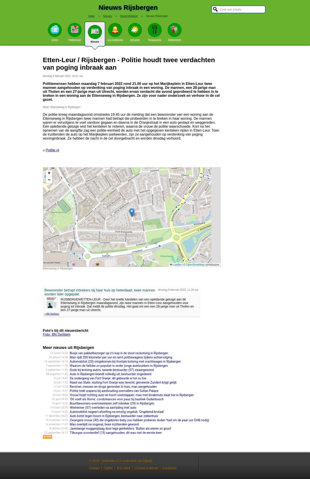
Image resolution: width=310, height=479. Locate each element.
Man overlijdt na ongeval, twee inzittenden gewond (104, 424)
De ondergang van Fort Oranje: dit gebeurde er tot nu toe (108, 378)
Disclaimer (169, 468)
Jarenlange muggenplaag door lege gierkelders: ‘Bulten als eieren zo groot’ (121, 428)
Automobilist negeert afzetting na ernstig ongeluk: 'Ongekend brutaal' (117, 412)
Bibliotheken (175, 32)
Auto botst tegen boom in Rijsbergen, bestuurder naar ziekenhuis (114, 416)
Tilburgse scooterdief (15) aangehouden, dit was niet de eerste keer (116, 432)
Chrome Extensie (146, 468)
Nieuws (95, 36)
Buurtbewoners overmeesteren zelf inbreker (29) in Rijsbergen (112, 403)
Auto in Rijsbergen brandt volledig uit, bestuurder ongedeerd (110, 374)
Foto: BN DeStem (56, 334)
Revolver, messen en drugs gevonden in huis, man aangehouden (113, 386)
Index (91, 16)
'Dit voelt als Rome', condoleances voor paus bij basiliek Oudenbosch (117, 399)
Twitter (108, 468)
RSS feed (123, 468)
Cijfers (55, 32)
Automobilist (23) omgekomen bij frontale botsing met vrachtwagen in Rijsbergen (125, 361)
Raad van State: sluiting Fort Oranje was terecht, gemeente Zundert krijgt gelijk (123, 382)
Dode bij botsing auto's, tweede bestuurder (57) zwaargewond (112, 370)
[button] (132, 212)
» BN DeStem (51, 314)
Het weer (135, 32)
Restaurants (155, 32)
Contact (94, 468)
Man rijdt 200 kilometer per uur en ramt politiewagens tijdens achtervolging (121, 357)
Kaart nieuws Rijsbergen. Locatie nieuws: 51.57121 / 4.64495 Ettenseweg (131, 217)
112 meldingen (115, 32)
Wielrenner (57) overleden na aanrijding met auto (103, 407)
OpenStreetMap (195, 264)
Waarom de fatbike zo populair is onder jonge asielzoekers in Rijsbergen (119, 365)
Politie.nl (52, 150)
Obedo (147, 461)
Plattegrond (75, 32)
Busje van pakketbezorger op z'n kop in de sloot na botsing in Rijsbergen (119, 353)
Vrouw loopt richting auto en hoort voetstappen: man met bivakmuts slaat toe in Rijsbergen (132, 395)
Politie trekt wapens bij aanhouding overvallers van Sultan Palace (114, 391)
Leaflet (175, 264)
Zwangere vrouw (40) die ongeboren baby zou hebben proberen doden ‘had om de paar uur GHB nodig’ (139, 420)
